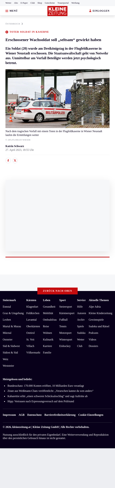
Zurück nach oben (57, 291)
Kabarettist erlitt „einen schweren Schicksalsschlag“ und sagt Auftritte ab (48, 396)
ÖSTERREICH (14, 24)
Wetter (8, 3)
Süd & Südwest (11, 346)
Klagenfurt (32, 306)
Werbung (75, 3)
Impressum (9, 414)
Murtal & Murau (12, 326)
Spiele (80, 326)
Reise (46, 326)
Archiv (81, 319)
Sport (62, 300)
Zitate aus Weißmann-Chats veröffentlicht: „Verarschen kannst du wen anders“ (51, 390)
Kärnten (31, 300)
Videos (92, 339)
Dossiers (93, 346)
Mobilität (48, 313)
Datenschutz (34, 414)
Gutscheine (50, 3)
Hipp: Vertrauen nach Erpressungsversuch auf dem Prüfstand (41, 401)
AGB (22, 414)
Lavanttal (31, 319)
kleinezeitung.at (21, 427)
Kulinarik (48, 339)
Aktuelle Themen (99, 300)
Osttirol (30, 332)
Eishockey (65, 346)
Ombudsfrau (50, 319)
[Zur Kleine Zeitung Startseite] (57, 11)
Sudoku (81, 332)
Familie (47, 352)
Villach (30, 346)
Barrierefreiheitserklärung (59, 414)
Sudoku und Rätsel (99, 326)
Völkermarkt (33, 352)
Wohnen (47, 332)
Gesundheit (49, 306)
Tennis (62, 326)
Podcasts (93, 332)
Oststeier (7, 339)
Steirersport (65, 306)
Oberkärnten (33, 326)
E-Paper (24, 3)
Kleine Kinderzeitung (100, 313)
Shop (40, 3)
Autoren (81, 313)
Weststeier (8, 365)
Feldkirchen (32, 313)
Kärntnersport (66, 313)
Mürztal (7, 332)
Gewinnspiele (96, 319)
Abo (16, 3)
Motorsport (65, 332)
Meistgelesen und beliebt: (17, 379)
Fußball (63, 319)
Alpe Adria (95, 306)
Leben (46, 300)
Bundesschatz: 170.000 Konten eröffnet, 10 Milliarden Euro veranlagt (46, 385)
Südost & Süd (10, 352)
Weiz (5, 359)
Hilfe (80, 306)
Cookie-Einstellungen (90, 414)
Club (33, 3)
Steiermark (9, 300)
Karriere (47, 346)
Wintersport (65, 339)
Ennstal (7, 306)
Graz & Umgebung (13, 313)
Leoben (7, 319)
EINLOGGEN (99, 11)
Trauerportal (63, 3)
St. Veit (30, 339)
